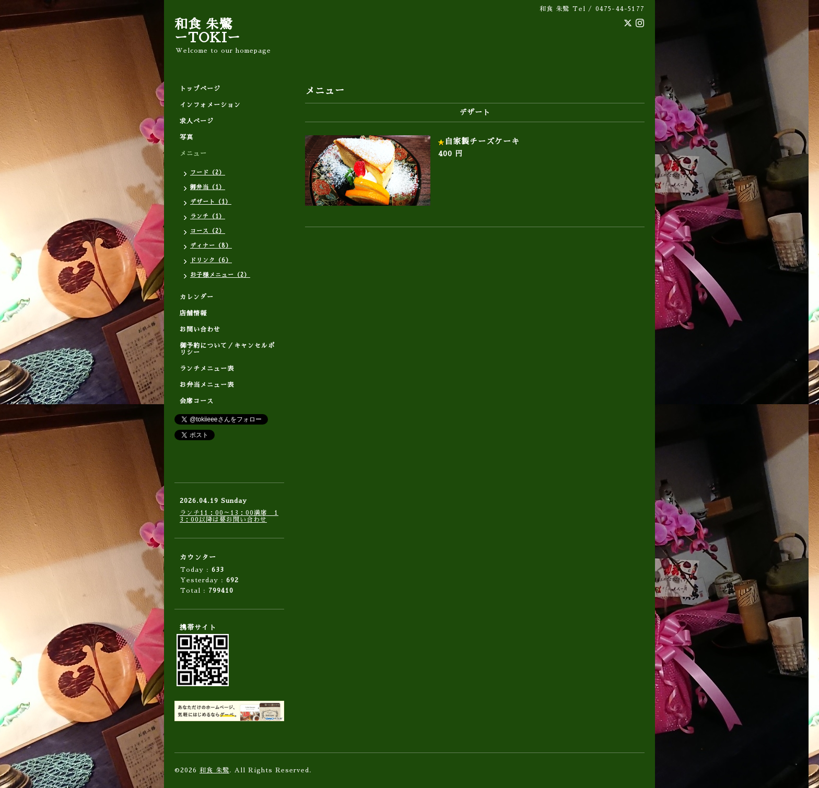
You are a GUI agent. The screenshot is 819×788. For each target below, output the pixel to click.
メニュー (193, 153)
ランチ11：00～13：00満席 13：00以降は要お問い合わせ (229, 516)
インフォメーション (210, 105)
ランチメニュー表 (207, 369)
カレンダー (197, 297)
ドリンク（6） (211, 260)
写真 (186, 137)
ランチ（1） (207, 216)
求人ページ (197, 121)
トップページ (200, 89)
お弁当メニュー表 (207, 385)
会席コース (197, 401)
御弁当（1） (207, 187)
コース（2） (207, 231)
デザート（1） (210, 202)
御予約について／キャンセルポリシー (227, 349)
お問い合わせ (200, 329)
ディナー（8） (211, 246)
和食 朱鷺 (214, 770)
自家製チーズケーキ (482, 141)
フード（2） (207, 172)
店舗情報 (193, 313)
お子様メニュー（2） (220, 275)
